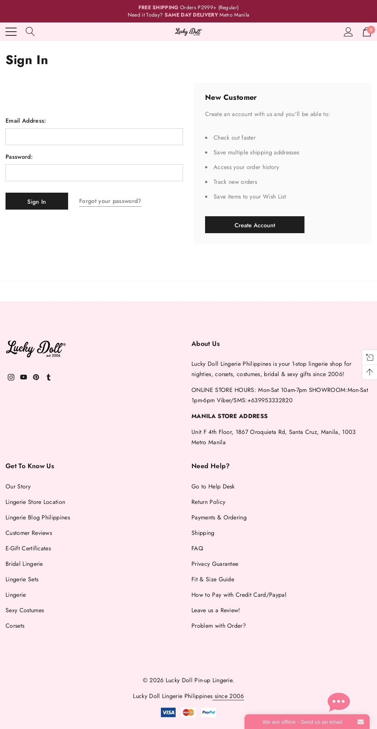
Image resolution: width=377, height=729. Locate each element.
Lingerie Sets (22, 579)
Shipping (203, 533)
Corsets (15, 625)
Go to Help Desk (213, 486)
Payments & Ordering (219, 517)
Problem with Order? (218, 625)
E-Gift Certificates (28, 548)
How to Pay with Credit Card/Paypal (238, 594)
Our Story (18, 486)
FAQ (197, 548)
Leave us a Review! (215, 610)
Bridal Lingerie (24, 564)
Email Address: (26, 121)
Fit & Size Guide (212, 579)
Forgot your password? (110, 201)
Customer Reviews (29, 533)
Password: (19, 157)
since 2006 (228, 696)
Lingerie (16, 594)
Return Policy (208, 502)
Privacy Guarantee (214, 564)
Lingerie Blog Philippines (38, 517)
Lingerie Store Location (35, 502)
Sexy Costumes (25, 610)
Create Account (255, 225)
